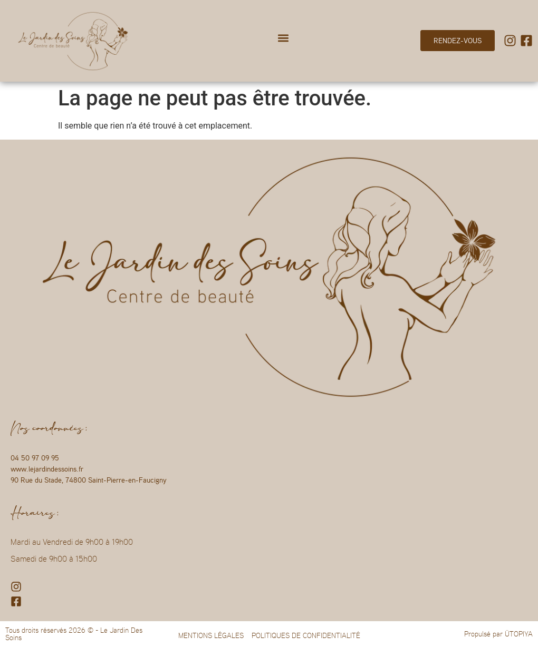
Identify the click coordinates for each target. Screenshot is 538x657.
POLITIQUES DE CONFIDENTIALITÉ (306, 635)
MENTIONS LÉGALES (211, 635)
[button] (283, 38)
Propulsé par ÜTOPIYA (498, 634)
